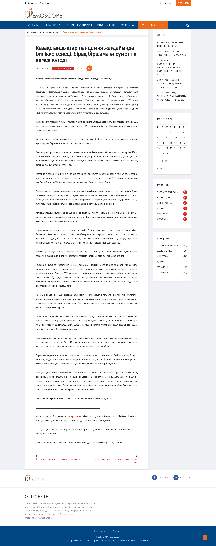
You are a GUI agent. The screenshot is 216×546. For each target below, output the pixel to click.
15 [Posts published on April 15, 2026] (167, 143)
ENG (162, 25)
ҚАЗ (153, 25)
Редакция (44, 3)
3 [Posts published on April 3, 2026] (174, 132)
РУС (143, 25)
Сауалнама (53, 25)
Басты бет (34, 25)
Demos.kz (31, 32)
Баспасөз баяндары (79, 25)
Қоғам (161, 208)
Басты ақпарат (165, 197)
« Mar (160, 168)
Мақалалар (128, 25)
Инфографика (106, 25)
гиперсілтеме (75, 416)
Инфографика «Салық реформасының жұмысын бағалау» (171, 84)
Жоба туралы (31, 3)
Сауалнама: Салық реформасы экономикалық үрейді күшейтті (172, 96)
